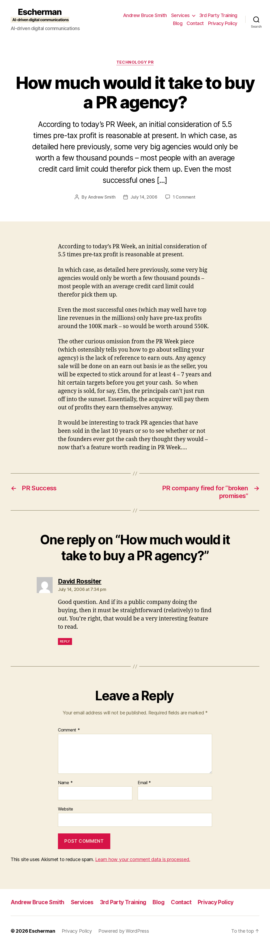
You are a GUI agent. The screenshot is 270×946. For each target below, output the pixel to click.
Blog (177, 23)
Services (180, 15)
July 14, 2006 (143, 197)
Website (65, 809)
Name (65, 782)
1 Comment (184, 197)
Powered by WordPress (123, 931)
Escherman (42, 931)
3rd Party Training (218, 15)
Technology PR (135, 62)
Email (144, 782)
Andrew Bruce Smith (145, 15)
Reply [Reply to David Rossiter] (65, 641)
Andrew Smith (102, 197)
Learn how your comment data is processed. (142, 859)
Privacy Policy (222, 23)
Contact (195, 23)
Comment (69, 730)
